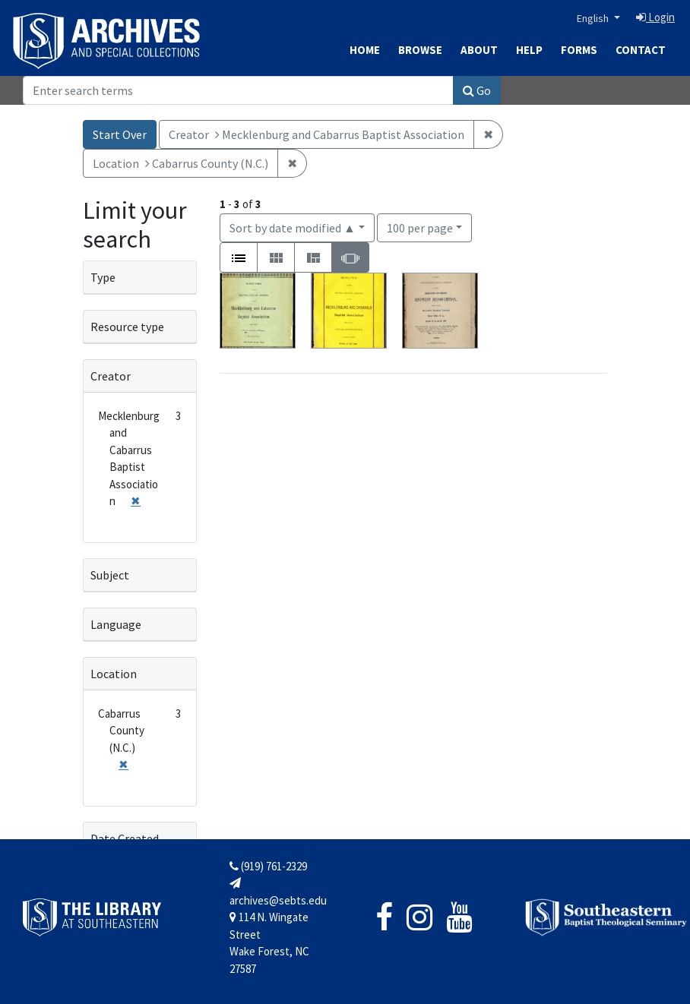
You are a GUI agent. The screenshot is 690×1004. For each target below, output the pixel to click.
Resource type (127, 326)
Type (103, 277)
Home (365, 50)
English (594, 18)
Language (115, 624)
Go (477, 90)
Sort (292, 227)
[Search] (238, 90)
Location (113, 673)
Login (655, 17)
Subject (109, 575)
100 (420, 226)
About (479, 50)
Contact (641, 50)
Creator (110, 376)
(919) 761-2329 (268, 866)
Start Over (120, 134)
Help (529, 50)
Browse (420, 50)
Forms (579, 50)
